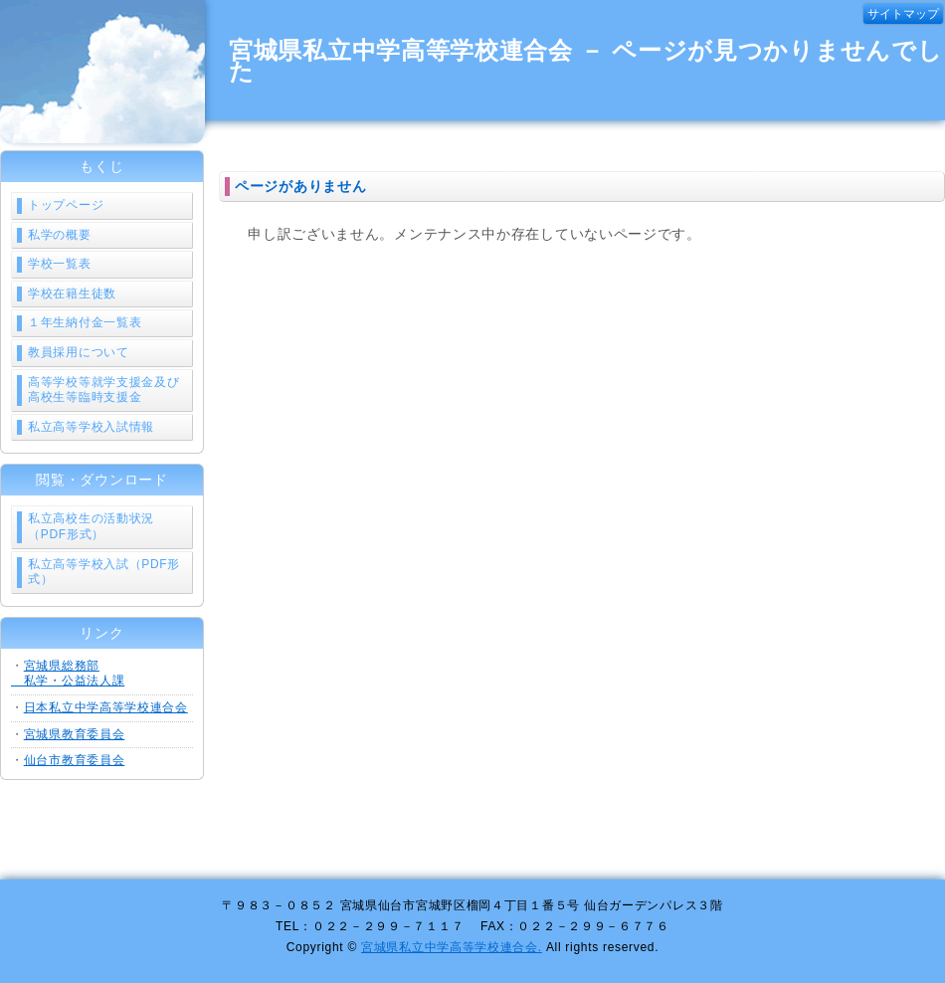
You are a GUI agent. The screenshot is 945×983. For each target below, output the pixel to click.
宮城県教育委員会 (74, 734)
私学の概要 (60, 235)
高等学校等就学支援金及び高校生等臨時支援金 (103, 390)
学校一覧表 (60, 264)
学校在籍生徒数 (72, 293)
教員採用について (78, 352)
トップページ (65, 205)
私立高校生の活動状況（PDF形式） (91, 526)
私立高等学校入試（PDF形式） (104, 572)
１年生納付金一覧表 (84, 322)
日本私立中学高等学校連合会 (106, 707)
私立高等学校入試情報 (91, 427)
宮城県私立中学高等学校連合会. (451, 947)
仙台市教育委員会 (74, 760)
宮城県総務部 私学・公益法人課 (67, 673)
